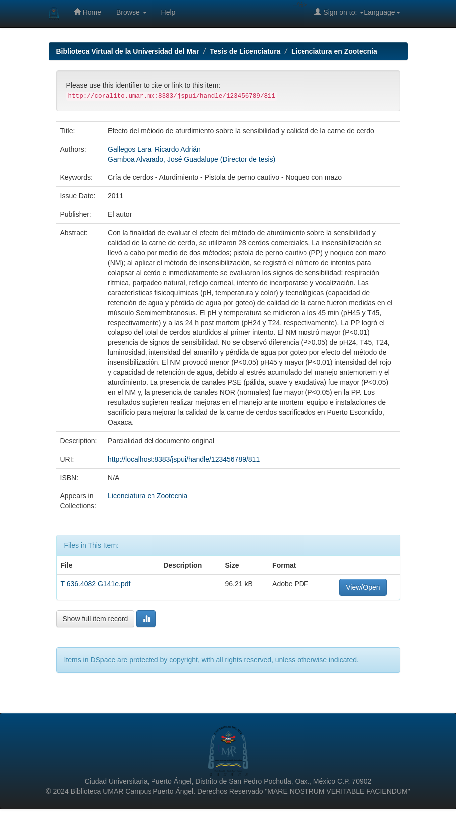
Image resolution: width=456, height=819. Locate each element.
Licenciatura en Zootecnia (334, 51)
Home (87, 12)
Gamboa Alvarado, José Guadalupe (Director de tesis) (191, 159)
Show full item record (95, 619)
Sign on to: (339, 12)
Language (382, 12)
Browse (131, 12)
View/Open (363, 587)
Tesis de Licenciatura (245, 51)
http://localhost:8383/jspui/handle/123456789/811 (184, 459)
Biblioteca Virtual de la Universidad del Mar (127, 51)
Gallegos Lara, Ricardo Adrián (154, 149)
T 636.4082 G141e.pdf (96, 584)
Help (168, 12)
